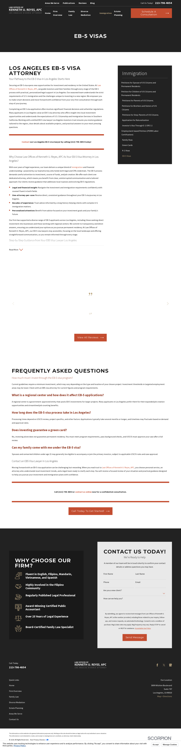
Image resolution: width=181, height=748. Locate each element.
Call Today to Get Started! (90, 511)
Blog (92, 3)
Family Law (14, 696)
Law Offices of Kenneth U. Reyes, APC (118, 467)
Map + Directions (164, 696)
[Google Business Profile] (170, 665)
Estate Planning (16, 708)
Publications (69, 3)
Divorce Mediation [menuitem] (85, 13)
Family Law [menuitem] (72, 13)
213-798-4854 (163, 3)
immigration (77, 167)
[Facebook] (157, 665)
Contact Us (14, 719)
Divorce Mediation (17, 702)
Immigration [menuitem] (106, 13)
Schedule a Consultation (155, 13)
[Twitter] (164, 665)
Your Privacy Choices (39, 740)
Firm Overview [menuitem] (57, 13)
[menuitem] (145, 84)
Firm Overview (15, 691)
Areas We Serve (52, 3)
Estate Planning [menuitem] (118, 13)
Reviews (83, 3)
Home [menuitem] (48, 13)
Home (11, 685)
